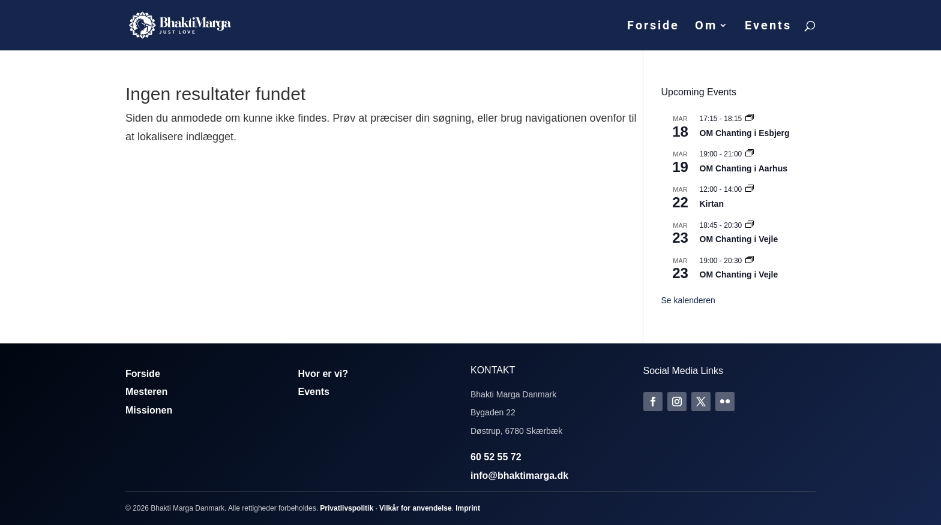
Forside (653, 26)
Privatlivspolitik (346, 508)
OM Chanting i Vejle (739, 239)
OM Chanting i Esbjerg (745, 133)
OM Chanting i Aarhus (743, 168)
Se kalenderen (688, 300)
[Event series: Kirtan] (749, 189)
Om (706, 26)
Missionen (148, 410)
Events (768, 26)
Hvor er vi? (323, 374)
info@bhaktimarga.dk (519, 475)
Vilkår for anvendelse (415, 508)
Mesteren (146, 392)
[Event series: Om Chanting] (749, 118)
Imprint (467, 508)
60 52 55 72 (496, 457)
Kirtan (712, 204)
